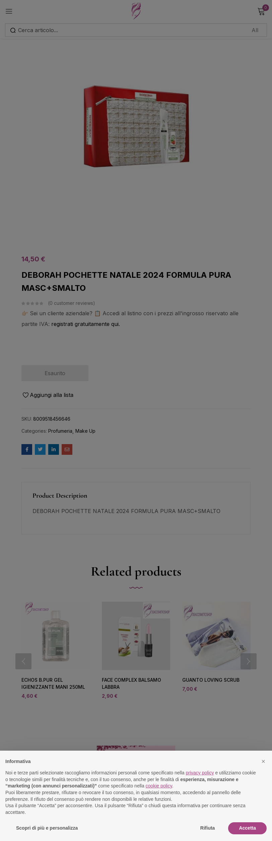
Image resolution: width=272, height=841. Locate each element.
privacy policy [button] (200, 772)
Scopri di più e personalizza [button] (47, 828)
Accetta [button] (247, 828)
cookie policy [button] (159, 785)
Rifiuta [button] (207, 828)
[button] (263, 761)
